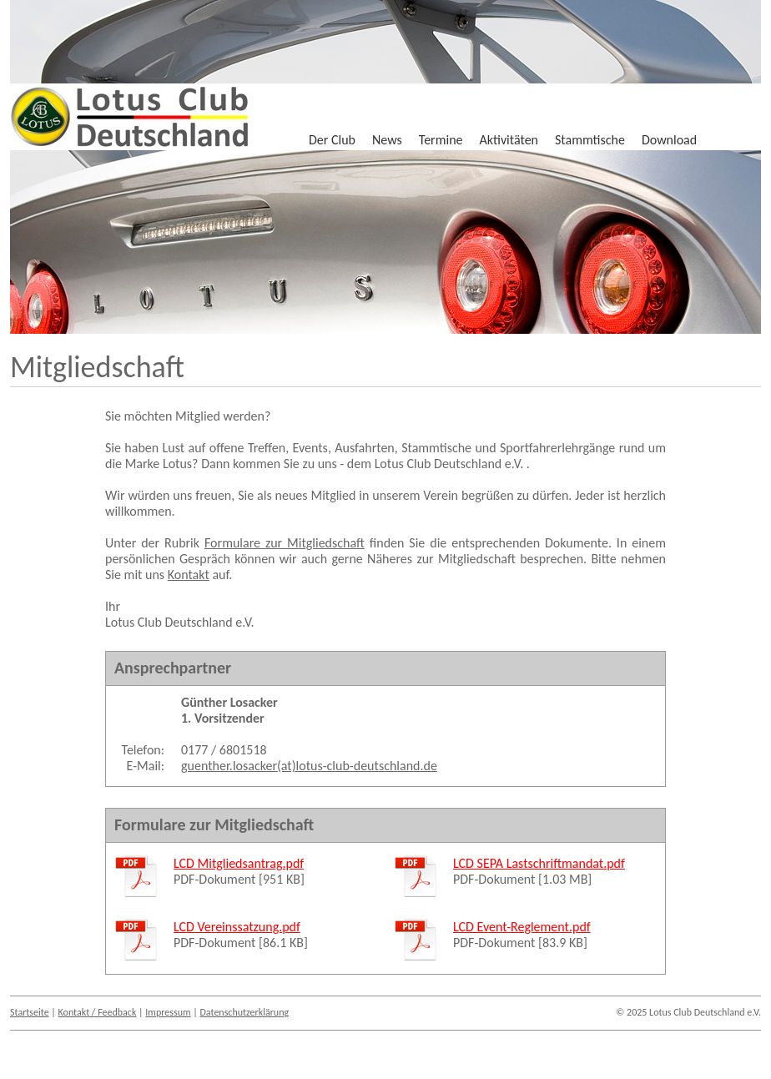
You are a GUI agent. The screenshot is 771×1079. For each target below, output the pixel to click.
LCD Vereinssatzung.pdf (237, 927)
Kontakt (188, 574)
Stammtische (590, 140)
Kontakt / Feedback (97, 1012)
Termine (441, 140)
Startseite (29, 1012)
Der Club (332, 140)
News (387, 140)
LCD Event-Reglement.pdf (522, 927)
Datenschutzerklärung (244, 1012)
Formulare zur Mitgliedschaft (284, 543)
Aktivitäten (509, 140)
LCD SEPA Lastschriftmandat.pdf (539, 863)
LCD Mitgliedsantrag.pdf (239, 863)
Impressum (167, 1012)
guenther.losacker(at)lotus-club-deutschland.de (309, 766)
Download (669, 140)
